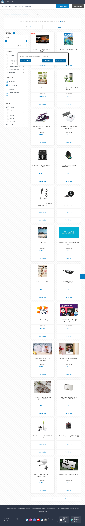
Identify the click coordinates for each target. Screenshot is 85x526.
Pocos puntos (11, 85)
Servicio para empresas (62, 508)
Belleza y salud (12, 58)
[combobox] (68, 27)
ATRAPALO (12, 121)
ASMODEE (12, 118)
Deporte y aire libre (13, 69)
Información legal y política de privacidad (18, 508)
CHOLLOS (10, 89)
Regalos (25, 14)
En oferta (10, 82)
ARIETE (11, 116)
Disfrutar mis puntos (16, 14)
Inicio (2, 6)
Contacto (52, 508)
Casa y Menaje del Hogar (15, 64)
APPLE (11, 113)
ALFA (11, 110)
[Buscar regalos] (41, 21)
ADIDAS (11, 107)
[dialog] (43, 59)
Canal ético (45, 508)
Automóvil (11, 55)
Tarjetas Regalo (12, 93)
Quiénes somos (74, 508)
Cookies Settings (25, 60)
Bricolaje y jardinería (13, 61)
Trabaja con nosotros (42, 511)
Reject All (47, 60)
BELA (11, 124)
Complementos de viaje (14, 66)
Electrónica (11, 72)
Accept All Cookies (60, 60)
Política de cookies (36, 508)
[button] (9, 6)
